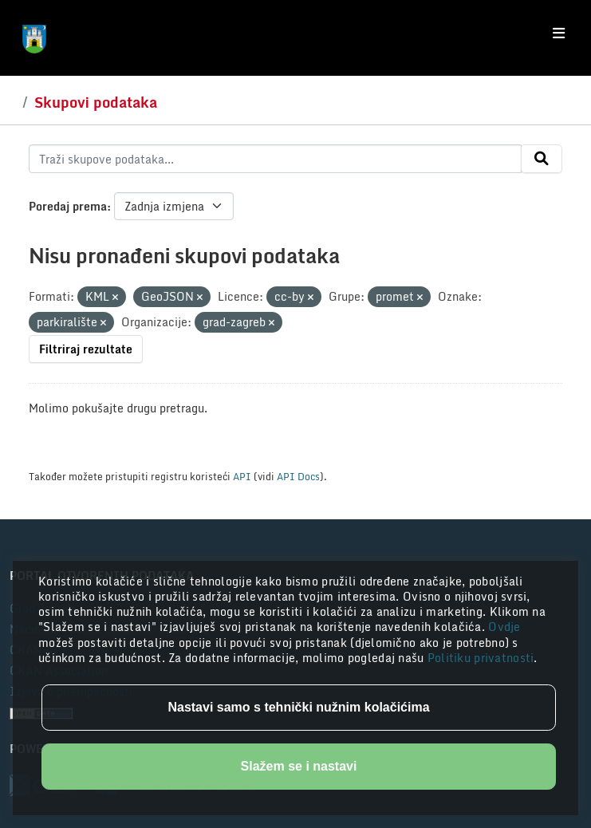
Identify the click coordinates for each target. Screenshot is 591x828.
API (242, 476)
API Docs (298, 476)
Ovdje (504, 626)
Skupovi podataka (95, 102)
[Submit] (541, 158)
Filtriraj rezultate (85, 349)
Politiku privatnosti (480, 658)
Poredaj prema (68, 206)
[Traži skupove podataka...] (275, 158)
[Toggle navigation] (558, 33)
